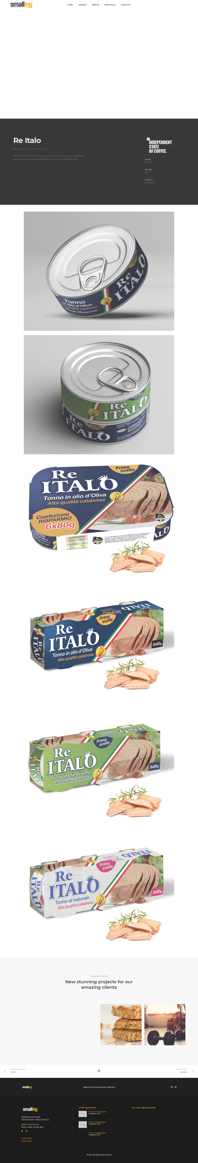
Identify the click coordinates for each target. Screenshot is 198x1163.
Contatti (126, 5)
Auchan (183, 1072)
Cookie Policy (26, 1138)
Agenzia (82, 5)
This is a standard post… (98, 1112)
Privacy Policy (26, 1141)
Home (70, 5)
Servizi (95, 5)
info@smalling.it (33, 1124)
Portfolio (110, 5)
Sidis (13, 1072)
